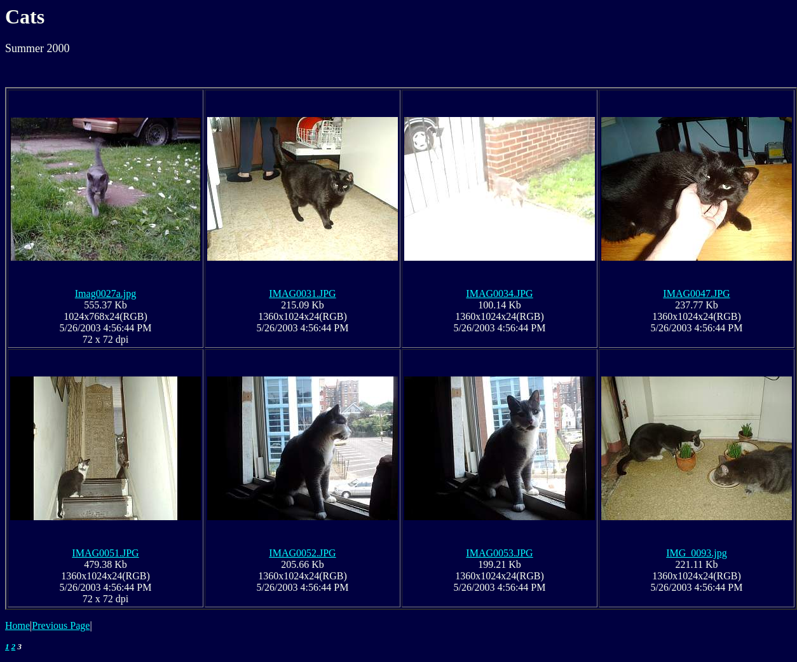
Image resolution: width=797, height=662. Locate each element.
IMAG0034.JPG (499, 293)
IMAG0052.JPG (302, 553)
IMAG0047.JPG (696, 293)
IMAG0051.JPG (105, 553)
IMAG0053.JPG (499, 553)
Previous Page (61, 625)
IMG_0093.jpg (696, 553)
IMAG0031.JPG (302, 293)
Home (17, 625)
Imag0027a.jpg (105, 293)
